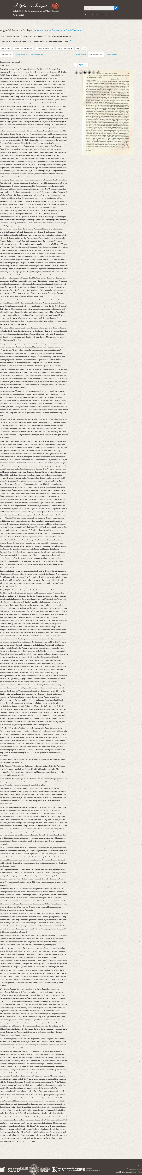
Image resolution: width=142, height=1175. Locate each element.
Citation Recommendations (23, 48)
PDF (84, 48)
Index (102, 15)
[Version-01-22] (18, 15)
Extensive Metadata (64, 48)
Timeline (109, 15)
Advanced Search (91, 15)
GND (21, 36)
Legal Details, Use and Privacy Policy (129, 1172)
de (116, 15)
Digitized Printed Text (21, 55)
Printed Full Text (7, 55)
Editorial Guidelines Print (44, 48)
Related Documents (37, 55)
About (140, 1166)
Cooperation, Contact (134, 1169)
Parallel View (5, 48)
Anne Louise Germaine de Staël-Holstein (59, 30)
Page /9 (81, 65)
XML (77, 48)
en (120, 15)
